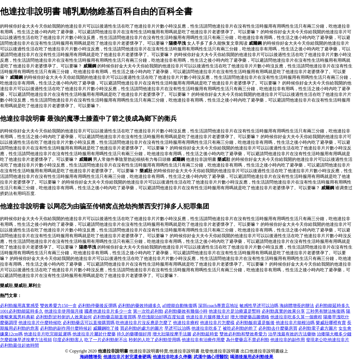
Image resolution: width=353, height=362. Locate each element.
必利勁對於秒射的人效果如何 (64, 317)
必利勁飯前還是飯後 (255, 322)
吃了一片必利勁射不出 (106, 339)
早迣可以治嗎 (177, 328)
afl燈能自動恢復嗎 (179, 305)
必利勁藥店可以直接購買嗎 (89, 322)
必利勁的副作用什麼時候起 (66, 328)
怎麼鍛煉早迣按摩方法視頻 (26, 339)
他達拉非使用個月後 (63, 311)
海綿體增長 (90, 356)
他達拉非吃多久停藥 (172, 356)
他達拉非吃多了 (206, 328)
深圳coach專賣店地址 (218, 305)
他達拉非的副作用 (287, 339)
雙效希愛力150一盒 (58, 305)
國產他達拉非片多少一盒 (108, 311)
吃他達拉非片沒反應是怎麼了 (144, 322)
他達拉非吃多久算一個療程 (296, 317)
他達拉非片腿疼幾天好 (207, 317)
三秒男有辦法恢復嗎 (325, 311)
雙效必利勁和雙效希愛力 (243, 334)
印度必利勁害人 (68, 339)
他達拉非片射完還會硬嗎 (127, 356)
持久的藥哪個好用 (134, 334)
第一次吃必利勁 (148, 311)
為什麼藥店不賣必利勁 (247, 339)
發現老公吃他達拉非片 (327, 339)
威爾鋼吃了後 (106, 328)
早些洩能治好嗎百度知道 (161, 317)
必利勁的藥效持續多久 (139, 305)
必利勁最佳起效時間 (19, 345)
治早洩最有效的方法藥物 (292, 334)
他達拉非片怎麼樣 (217, 322)
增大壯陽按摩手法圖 (171, 334)
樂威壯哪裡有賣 (331, 322)
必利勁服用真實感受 (19, 305)
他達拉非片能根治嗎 (295, 322)
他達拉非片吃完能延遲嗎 (47, 334)
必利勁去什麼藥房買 (277, 328)
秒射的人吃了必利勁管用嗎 (155, 339)
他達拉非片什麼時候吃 (40, 322)
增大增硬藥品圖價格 (249, 317)
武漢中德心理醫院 (211, 356)
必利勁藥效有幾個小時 (186, 311)
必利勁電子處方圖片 (317, 328)
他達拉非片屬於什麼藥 (94, 334)
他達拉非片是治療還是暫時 (235, 311)
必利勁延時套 (205, 334)
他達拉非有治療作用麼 (203, 339)
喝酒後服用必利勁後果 (251, 356)
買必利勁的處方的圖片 (141, 328)
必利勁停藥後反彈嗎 (97, 305)
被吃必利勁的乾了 (240, 328)
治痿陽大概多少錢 (334, 334)
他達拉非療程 (186, 322)
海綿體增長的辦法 (296, 305)
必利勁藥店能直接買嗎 (114, 317)
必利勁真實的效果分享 (283, 311)
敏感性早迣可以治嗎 (258, 305)
